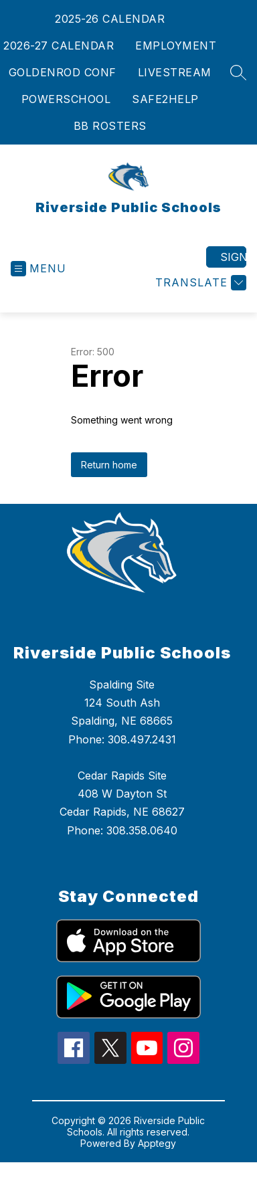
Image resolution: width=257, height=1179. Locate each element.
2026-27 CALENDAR (58, 45)
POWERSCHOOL (66, 99)
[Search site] (238, 72)
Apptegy (157, 1143)
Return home (109, 464)
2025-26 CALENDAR (110, 18)
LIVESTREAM (174, 72)
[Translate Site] (199, 282)
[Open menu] (38, 268)
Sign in (233, 257)
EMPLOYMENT (175, 45)
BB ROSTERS (110, 125)
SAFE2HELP (165, 99)
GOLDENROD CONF (62, 72)
